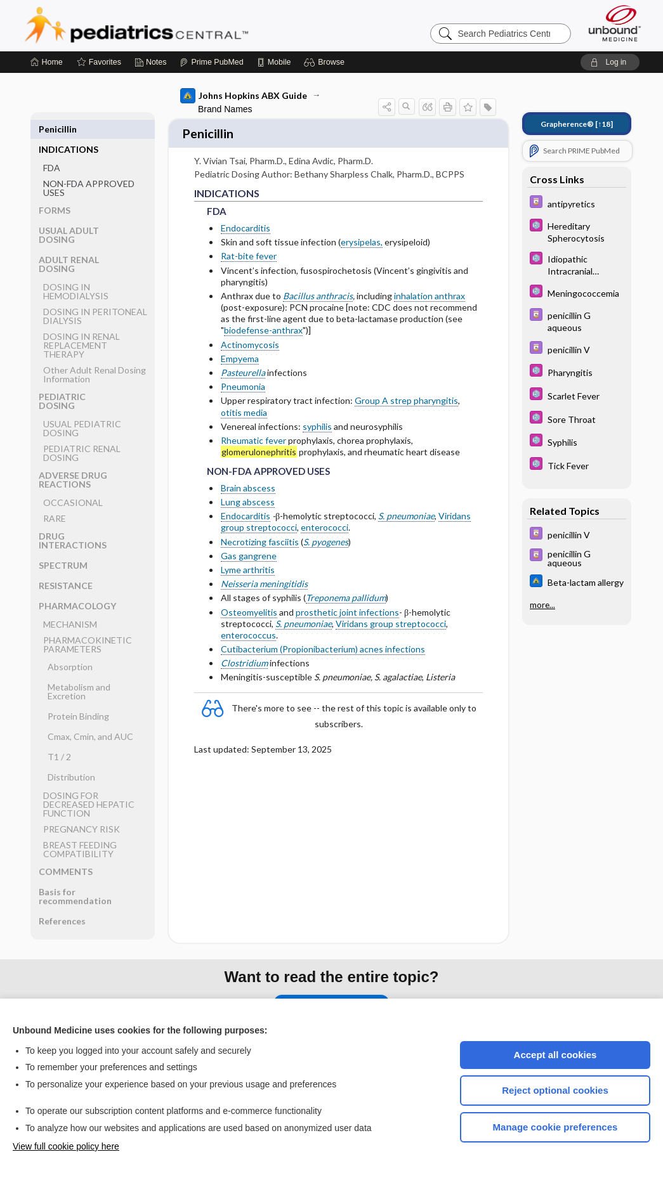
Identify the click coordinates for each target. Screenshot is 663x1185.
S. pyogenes (325, 536)
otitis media (244, 406)
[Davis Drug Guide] (576, 203)
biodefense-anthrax (263, 324)
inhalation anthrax (429, 290)
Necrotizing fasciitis (260, 536)
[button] (326, 62)
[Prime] (211, 62)
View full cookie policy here (66, 1146)
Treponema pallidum (346, 591)
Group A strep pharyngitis (406, 394)
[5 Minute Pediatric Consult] (576, 231)
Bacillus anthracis (318, 290)
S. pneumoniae (406, 510)
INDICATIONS (68, 129)
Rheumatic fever (253, 434)
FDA (51, 147)
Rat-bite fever (249, 250)
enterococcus (248, 629)
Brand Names (225, 109)
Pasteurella (243, 366)
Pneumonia (243, 380)
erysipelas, (362, 236)
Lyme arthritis (248, 564)
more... (542, 605)
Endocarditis (245, 222)
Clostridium (244, 657)
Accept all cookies (555, 1054)
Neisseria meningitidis (264, 578)
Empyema (240, 352)
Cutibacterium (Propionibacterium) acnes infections (323, 643)
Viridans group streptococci (391, 617)
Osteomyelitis (249, 605)
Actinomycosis (250, 338)
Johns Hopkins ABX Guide (243, 95)
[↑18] (577, 124)
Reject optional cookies (555, 1090)
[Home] (46, 62)
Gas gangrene (249, 550)
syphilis (317, 420)
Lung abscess (248, 496)
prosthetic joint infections (347, 605)
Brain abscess (248, 482)
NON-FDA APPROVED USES (89, 168)
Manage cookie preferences (555, 1127)
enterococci (324, 521)
